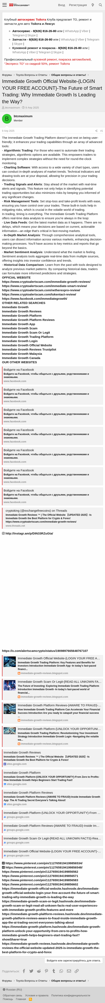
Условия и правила (36, 995)
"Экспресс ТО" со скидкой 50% (25, 63)
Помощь (8, 999)
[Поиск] (100, 5)
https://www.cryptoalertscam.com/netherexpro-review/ (41, 290)
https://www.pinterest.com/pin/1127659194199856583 (40, 880)
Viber (84, 31)
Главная (21, 999)
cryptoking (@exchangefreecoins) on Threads (36, 510)
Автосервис (21, 31)
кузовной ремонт (45, 59)
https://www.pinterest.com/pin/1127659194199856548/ (42, 867)
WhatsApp (72, 31)
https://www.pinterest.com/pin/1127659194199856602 (40, 884)
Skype (32, 35)
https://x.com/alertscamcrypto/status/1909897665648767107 (45, 650)
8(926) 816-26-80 (44, 31)
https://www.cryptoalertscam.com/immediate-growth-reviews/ (46, 281)
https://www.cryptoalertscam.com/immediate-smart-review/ (44, 286)
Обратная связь (12, 995)
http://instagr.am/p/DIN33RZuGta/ (27, 533)
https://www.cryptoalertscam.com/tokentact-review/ (39, 294)
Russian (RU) (12, 989)
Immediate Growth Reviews (22, 752)
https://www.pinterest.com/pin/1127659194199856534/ (42, 863)
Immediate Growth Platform (22, 772)
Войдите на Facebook (19, 369)
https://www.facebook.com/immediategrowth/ (34, 298)
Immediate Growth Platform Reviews (28, 792)
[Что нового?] (93, 5)
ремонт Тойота (59, 63)
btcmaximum (12, 107)
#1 (101, 130)
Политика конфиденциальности (70, 995)
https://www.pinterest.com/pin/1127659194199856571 (40, 876)
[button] (4, 5)
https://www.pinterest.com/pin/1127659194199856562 (40, 871)
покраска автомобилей (74, 59)
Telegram (19, 35)
